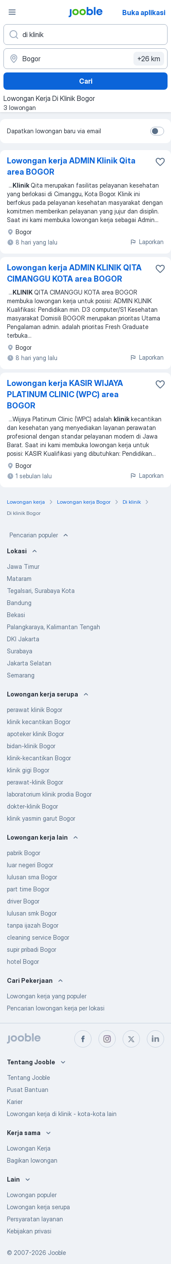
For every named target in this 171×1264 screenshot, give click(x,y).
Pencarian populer (40, 535)
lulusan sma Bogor (32, 877)
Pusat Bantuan (27, 1089)
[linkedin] (155, 1039)
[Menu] (12, 12)
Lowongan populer (32, 1194)
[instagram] (107, 1039)
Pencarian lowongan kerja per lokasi (55, 1008)
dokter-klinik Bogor (32, 806)
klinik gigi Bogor (28, 770)
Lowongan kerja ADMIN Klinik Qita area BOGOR (71, 166)
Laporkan (147, 241)
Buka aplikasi (143, 12)
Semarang (21, 675)
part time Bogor (28, 889)
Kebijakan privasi (29, 1231)
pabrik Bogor (23, 852)
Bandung (19, 602)
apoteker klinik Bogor (35, 733)
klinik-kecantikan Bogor (39, 758)
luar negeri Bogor (30, 865)
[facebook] (83, 1039)
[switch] (157, 131)
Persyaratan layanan (35, 1219)
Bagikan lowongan (32, 1160)
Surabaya (19, 651)
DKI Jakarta (23, 639)
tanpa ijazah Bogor (32, 925)
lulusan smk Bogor (32, 913)
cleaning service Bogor (38, 937)
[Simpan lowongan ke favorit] (160, 162)
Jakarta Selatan (29, 663)
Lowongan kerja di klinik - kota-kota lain (62, 1113)
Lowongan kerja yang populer (46, 996)
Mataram (19, 578)
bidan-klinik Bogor (31, 746)
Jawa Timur (23, 566)
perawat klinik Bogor (34, 709)
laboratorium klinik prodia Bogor (49, 794)
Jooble (57, 1252)
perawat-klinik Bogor (35, 782)
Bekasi (16, 614)
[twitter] (131, 1039)
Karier (14, 1101)
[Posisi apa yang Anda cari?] (85, 34)
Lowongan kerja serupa (38, 1207)
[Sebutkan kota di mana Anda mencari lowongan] (85, 58)
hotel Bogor (23, 961)
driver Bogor (23, 901)
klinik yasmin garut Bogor (41, 818)
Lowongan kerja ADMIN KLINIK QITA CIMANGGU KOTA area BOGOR (74, 273)
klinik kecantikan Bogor (38, 721)
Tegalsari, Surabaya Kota (41, 590)
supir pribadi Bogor (31, 949)
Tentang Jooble (28, 1077)
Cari (85, 81)
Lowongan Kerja (29, 1148)
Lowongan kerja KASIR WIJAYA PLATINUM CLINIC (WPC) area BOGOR (65, 394)
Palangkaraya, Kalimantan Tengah (53, 626)
